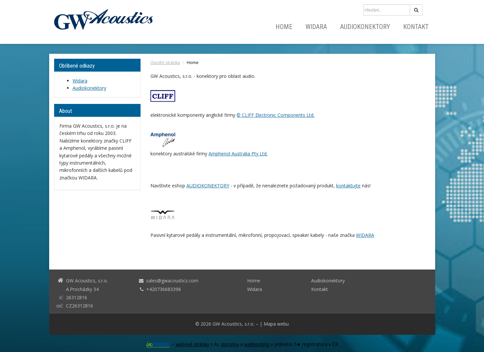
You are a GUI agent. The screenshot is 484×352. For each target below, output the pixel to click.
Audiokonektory (365, 27)
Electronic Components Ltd (283, 115)
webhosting (256, 344)
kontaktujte (348, 185)
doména (230, 344)
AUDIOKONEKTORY (207, 185)
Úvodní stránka (165, 62)
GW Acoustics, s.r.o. (233, 324)
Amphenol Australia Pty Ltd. (238, 153)
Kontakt (416, 27)
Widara (316, 27)
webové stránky (192, 344)
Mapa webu (276, 324)
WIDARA (365, 235)
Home (283, 27)
